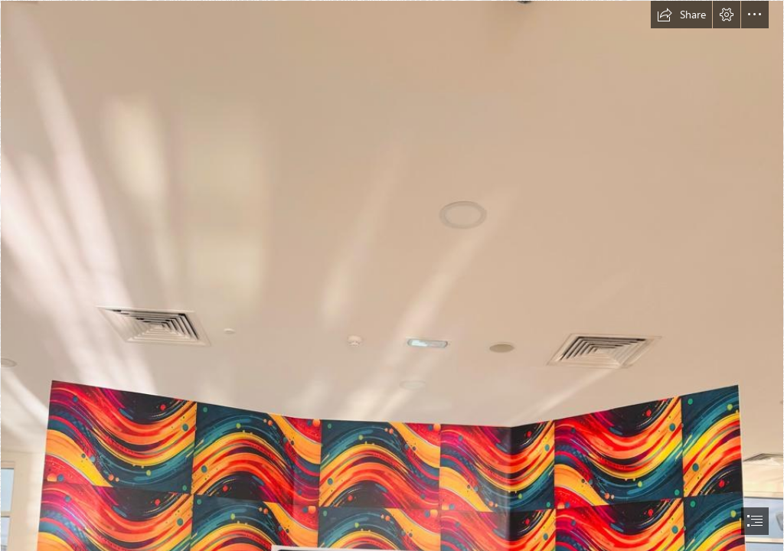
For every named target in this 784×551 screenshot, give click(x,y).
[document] (392, 275)
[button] (681, 14)
